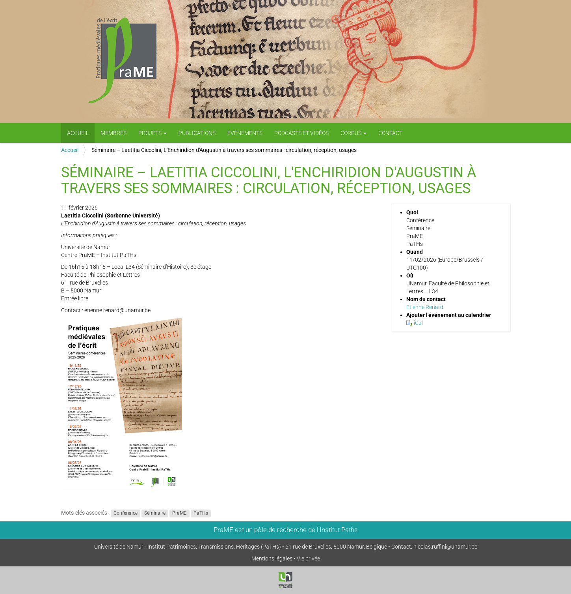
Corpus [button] (353, 133)
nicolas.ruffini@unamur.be (445, 546)
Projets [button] (152, 133)
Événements (244, 133)
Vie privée (308, 558)
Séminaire (155, 513)
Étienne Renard (424, 307)
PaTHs (200, 513)
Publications (197, 133)
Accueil (78, 133)
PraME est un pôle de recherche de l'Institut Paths (286, 530)
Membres (113, 133)
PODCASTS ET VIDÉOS (301, 133)
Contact (390, 133)
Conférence (125, 513)
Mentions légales (271, 558)
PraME (179, 513)
